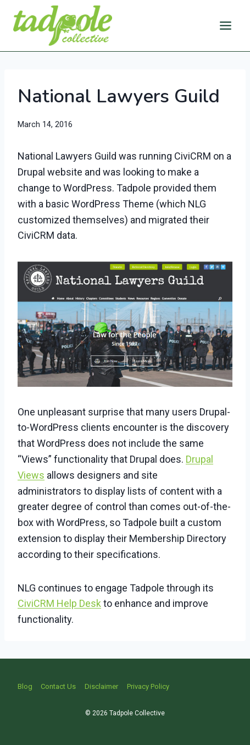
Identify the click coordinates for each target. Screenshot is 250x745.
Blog (25, 686)
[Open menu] (225, 25)
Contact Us (58, 686)
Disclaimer (101, 686)
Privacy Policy (148, 686)
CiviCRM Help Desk (59, 603)
